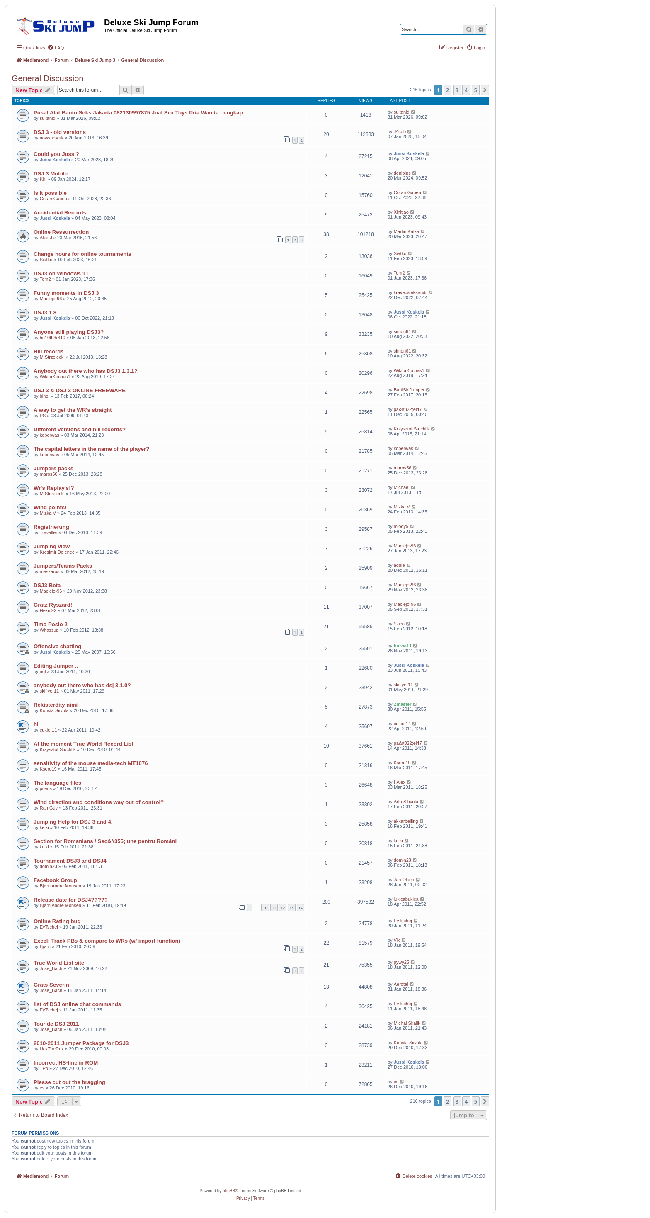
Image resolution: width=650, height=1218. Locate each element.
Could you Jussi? (56, 154)
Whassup (49, 629)
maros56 (49, 474)
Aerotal (401, 984)
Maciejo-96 (51, 298)
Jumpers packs (53, 468)
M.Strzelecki (52, 357)
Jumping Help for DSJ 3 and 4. (73, 822)
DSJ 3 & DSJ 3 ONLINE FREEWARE (80, 390)
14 (300, 907)
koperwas (49, 435)
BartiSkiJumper (409, 389)
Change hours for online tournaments (82, 254)
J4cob (400, 131)
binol (44, 396)
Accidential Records (60, 212)
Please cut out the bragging (69, 1082)
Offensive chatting (57, 646)
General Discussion (47, 78)
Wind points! (50, 507)
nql (43, 671)
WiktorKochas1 (55, 376)
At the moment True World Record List (83, 744)
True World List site (59, 963)
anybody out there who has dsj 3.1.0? (82, 685)
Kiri (43, 179)
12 (283, 907)
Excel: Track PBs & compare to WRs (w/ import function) (107, 941)
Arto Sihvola (406, 801)
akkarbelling (406, 821)
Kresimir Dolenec (57, 551)
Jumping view (52, 546)
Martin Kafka (407, 231)
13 (291, 907)
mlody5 (401, 526)
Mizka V (48, 513)
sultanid (48, 118)
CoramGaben (53, 198)
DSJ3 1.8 (45, 312)
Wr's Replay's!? (54, 488)
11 (274, 907)
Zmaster (403, 704)
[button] (485, 90)
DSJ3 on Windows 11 (61, 273)
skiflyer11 (49, 690)
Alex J (46, 237)
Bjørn (45, 946)
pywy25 (401, 962)
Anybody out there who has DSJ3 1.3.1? (86, 371)
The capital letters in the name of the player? (91, 449)
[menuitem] (55, 48)
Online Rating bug (57, 921)
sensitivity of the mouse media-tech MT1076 (91, 763)
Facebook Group (55, 880)
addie (399, 565)
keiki (44, 827)
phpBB (229, 1191)
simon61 (402, 331)
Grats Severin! (52, 985)
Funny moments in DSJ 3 (66, 293)
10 (265, 907)
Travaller (48, 532)
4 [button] (466, 90)
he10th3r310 (52, 337)
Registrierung (51, 527)
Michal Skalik (407, 1023)
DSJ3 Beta (47, 585)
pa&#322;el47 (408, 409)
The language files (57, 783)
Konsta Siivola (54, 710)
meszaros (50, 571)
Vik (397, 940)
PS (43, 415)
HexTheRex (52, 1048)
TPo (44, 1068)
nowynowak (51, 137)
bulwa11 (403, 645)
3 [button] (457, 90)
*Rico (399, 623)
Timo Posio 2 (51, 624)
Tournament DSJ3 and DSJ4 (70, 861)
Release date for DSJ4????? (71, 900)
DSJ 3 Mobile (51, 173)
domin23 (48, 866)
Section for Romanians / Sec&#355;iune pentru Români (105, 841)
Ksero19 (48, 768)
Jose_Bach (51, 968)
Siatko (46, 259)
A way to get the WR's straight (73, 410)
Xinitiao (401, 211)
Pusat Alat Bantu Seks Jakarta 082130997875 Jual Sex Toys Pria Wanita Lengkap (138, 112)
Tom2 (45, 279)
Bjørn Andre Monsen (60, 885)
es (42, 1087)
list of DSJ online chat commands (77, 1004)
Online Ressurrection (61, 232)
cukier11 (48, 729)
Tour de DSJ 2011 (56, 1024)
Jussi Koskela (55, 159)
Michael (402, 487)
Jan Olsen (404, 879)
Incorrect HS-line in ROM (66, 1063)
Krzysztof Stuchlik (412, 428)
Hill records (49, 351)
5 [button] (475, 90)
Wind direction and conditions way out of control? (99, 802)
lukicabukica (406, 899)
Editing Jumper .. (56, 666)
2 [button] (447, 90)
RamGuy (49, 807)
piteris (46, 788)
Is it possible (50, 193)
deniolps (402, 172)
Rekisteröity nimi (56, 705)
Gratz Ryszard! (53, 605)
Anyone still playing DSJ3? (69, 332)
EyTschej (49, 926)
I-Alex (399, 782)
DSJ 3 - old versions (60, 132)
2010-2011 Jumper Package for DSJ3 (81, 1043)
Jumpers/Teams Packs (63, 566)
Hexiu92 (48, 610)
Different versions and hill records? (80, 429)
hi (36, 724)
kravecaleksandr (410, 292)
